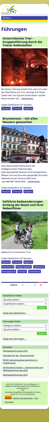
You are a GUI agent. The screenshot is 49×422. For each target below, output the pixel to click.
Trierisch (17, 108)
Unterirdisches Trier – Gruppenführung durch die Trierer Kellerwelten (22, 41)
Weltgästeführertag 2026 (15, 351)
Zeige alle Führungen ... (14, 338)
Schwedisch (34, 271)
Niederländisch (23, 266)
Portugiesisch (8, 271)
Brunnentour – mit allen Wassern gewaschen (20, 120)
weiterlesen (27, 98)
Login (36, 398)
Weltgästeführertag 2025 (15, 374)
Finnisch (22, 271)
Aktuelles (8, 398)
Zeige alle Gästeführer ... (15, 313)
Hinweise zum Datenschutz (23, 398)
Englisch (28, 108)
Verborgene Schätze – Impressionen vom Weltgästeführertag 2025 (23, 369)
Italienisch (39, 266)
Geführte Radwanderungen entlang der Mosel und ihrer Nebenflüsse (23, 204)
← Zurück (12, 285)
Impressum (9, 402)
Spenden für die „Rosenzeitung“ (18, 355)
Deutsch (6, 108)
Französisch (8, 266)
